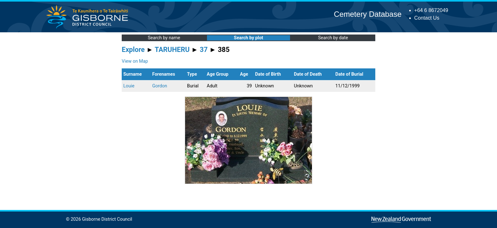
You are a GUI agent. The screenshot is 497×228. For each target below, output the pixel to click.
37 (204, 50)
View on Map (135, 61)
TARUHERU (172, 50)
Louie (128, 86)
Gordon (159, 86)
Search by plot (248, 38)
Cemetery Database (367, 14)
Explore (133, 50)
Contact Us (426, 18)
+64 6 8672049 (431, 10)
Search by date (333, 38)
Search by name (164, 38)
